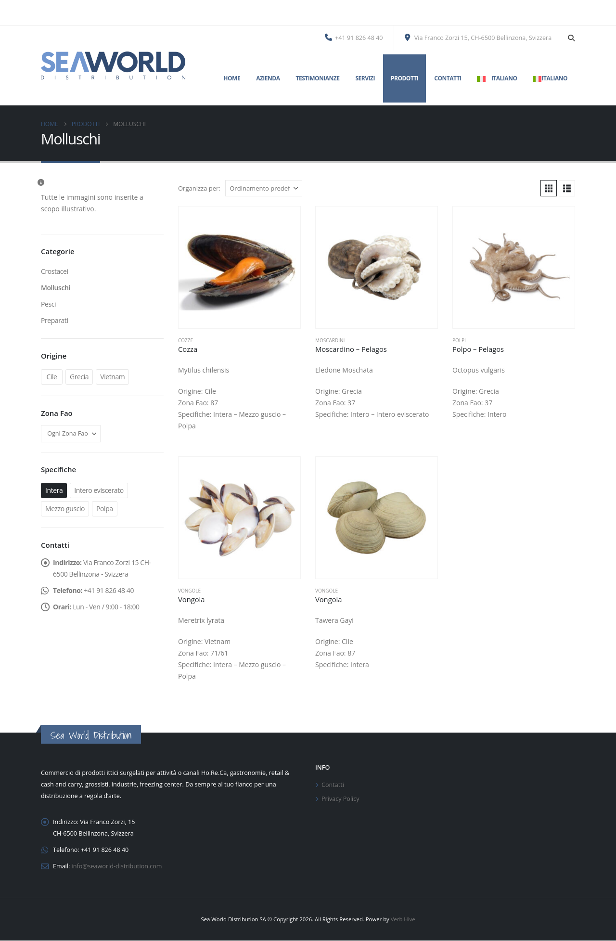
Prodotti (404, 78)
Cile (51, 376)
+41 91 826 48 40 (354, 38)
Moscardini (330, 340)
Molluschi (55, 287)
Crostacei (54, 271)
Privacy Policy (340, 799)
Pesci (48, 304)
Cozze (185, 340)
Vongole (189, 590)
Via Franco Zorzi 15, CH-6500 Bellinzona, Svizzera (478, 38)
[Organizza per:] (263, 188)
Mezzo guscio (65, 508)
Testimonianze (317, 78)
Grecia (79, 376)
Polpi (459, 340)
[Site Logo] (113, 65)
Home (231, 78)
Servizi (364, 78)
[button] (571, 38)
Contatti (447, 78)
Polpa (104, 508)
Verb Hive (403, 919)
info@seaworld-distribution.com (117, 866)
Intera (54, 490)
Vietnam (112, 376)
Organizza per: (199, 188)
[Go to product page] (239, 267)
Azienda (268, 78)
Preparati (54, 320)
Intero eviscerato (99, 490)
